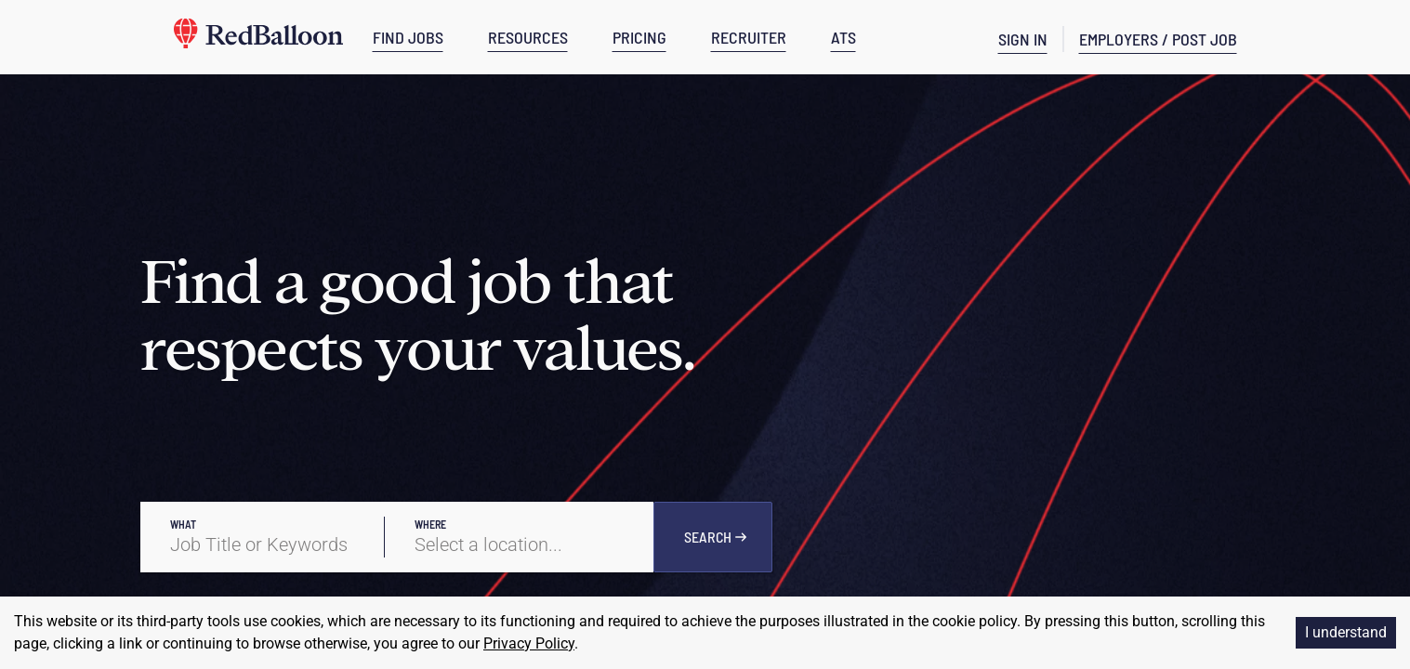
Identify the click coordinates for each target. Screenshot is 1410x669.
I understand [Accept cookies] (1346, 632)
